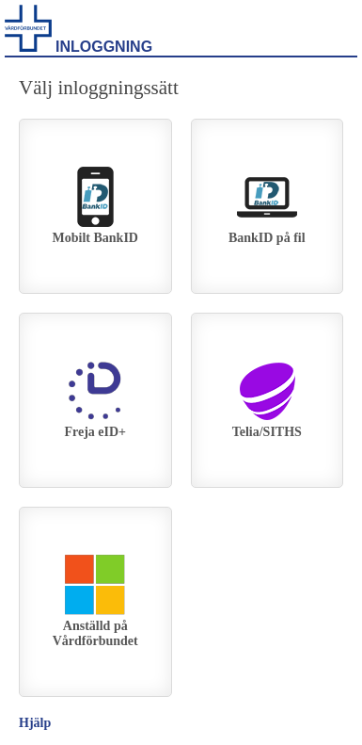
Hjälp (35, 723)
